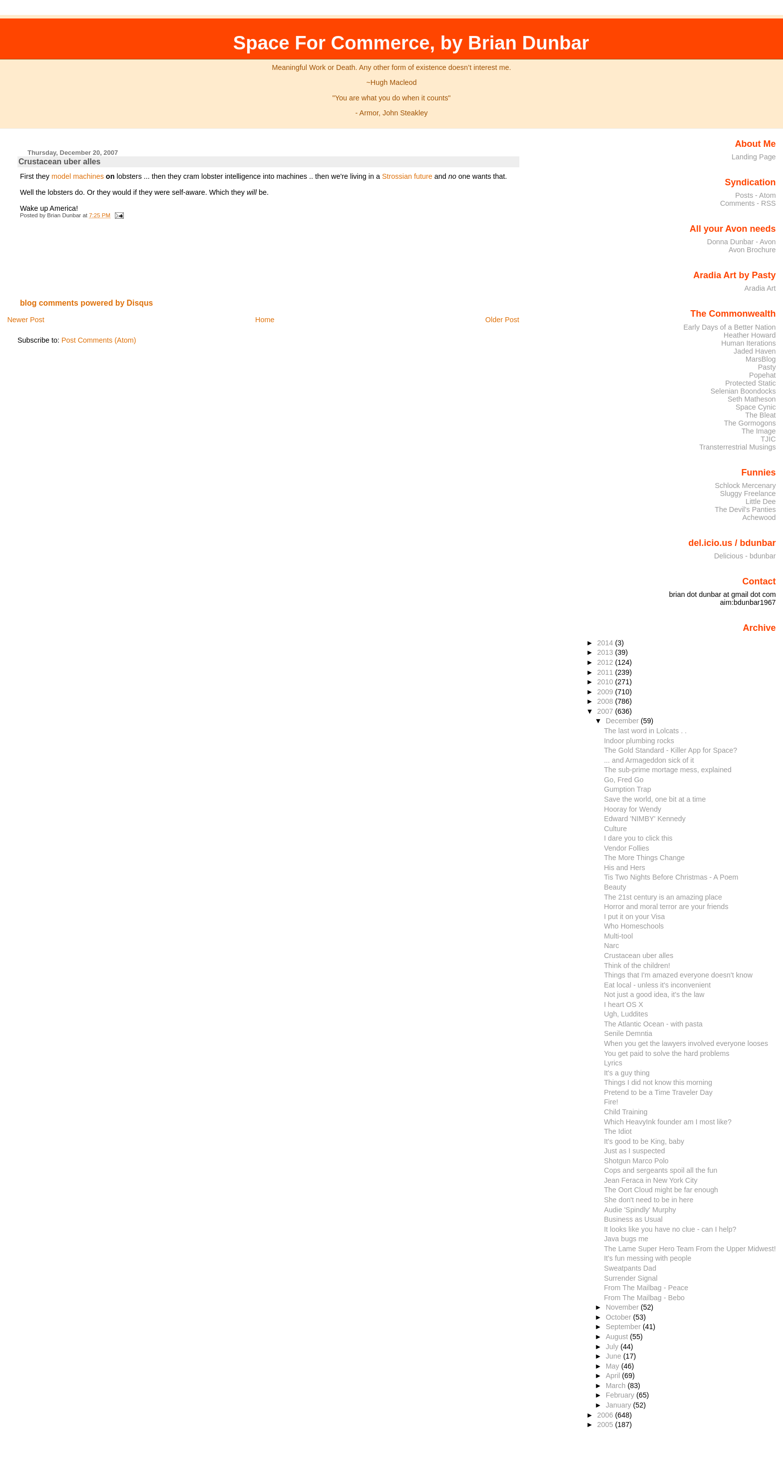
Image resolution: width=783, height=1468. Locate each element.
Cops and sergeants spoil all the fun (660, 1170)
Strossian (397, 176)
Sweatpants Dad (630, 1268)
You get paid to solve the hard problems (666, 1053)
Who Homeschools (634, 926)
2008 (606, 701)
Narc (611, 946)
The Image (759, 431)
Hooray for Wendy (632, 809)
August (618, 1337)
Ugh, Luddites (626, 1014)
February (621, 1395)
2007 (606, 711)
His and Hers (624, 868)
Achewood (759, 517)
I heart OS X (623, 1004)
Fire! (611, 1102)
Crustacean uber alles (59, 161)
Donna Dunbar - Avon (741, 242)
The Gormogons (750, 423)
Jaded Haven (755, 351)
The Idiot (618, 1131)
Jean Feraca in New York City (650, 1180)
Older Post (502, 320)
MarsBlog (761, 359)
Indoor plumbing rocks (639, 741)
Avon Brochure (752, 250)
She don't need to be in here (648, 1200)
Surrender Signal (630, 1278)
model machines (77, 176)
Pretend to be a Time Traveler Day (658, 1092)
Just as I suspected (634, 1151)
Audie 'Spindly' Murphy (640, 1210)
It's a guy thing (627, 1073)
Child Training (625, 1112)
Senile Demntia (628, 1033)
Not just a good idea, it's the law (654, 994)
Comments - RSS (748, 203)
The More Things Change (644, 858)
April (614, 1376)
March (617, 1386)
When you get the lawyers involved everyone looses (686, 1043)
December (623, 721)
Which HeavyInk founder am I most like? (668, 1122)
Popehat (762, 375)
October (619, 1317)
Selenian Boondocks (743, 391)
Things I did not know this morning (658, 1082)
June (614, 1356)
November (623, 1307)
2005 (606, 1425)
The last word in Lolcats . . (645, 731)
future (423, 176)
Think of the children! (637, 966)
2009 (606, 692)
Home (264, 320)
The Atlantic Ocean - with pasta (653, 1024)
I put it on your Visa (634, 917)
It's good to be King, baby (644, 1141)
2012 (606, 662)
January (619, 1405)
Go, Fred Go (623, 780)
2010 (606, 682)
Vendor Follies (626, 848)
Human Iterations (748, 343)
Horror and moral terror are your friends (666, 907)
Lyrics (613, 1063)
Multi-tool (618, 936)
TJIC (768, 439)
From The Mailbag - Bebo (644, 1298)
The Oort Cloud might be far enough (661, 1190)
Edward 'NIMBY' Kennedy (644, 819)
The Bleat (760, 415)
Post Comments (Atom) (98, 340)
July (613, 1347)
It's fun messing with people (647, 1258)
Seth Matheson (752, 399)
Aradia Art (760, 288)
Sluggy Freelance (748, 493)
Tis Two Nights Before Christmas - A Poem (671, 877)
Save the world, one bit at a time (655, 799)
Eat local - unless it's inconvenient (657, 985)
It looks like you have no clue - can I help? (670, 1229)
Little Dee (761, 501)
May (613, 1366)
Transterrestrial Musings (737, 447)
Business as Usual (633, 1219)
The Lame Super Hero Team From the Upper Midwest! (690, 1249)
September (624, 1327)
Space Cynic (756, 407)
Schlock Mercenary (745, 485)
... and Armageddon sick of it (649, 760)
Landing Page (754, 157)
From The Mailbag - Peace (646, 1288)
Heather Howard (750, 335)
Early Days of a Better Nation (729, 327)
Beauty (615, 887)
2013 (606, 652)
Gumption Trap (627, 789)
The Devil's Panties (745, 509)
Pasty (767, 367)
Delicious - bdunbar (745, 556)
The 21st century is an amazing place (663, 897)
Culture (615, 829)
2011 (606, 672)
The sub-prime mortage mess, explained (668, 770)
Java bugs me (626, 1239)
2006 (606, 1415)
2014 (606, 643)
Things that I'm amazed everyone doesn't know (678, 975)
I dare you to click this (638, 838)
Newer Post (25, 320)
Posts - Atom (755, 195)
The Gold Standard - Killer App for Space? (670, 750)
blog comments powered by (86, 303)
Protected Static (750, 383)
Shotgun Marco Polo (636, 1161)
